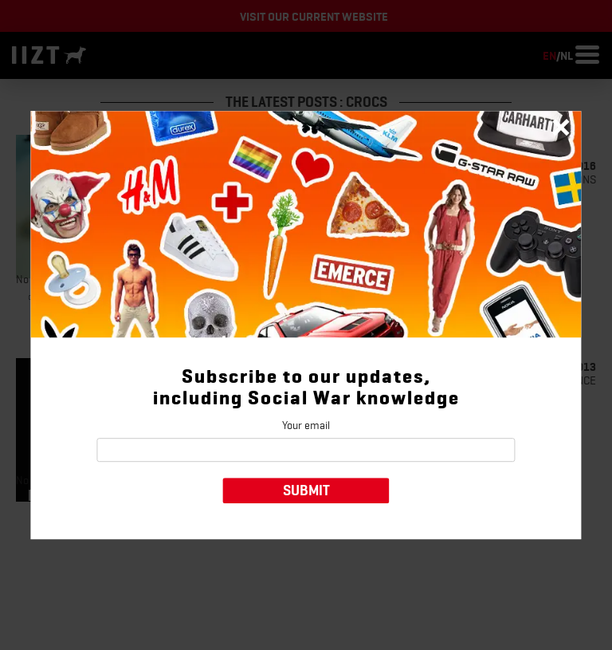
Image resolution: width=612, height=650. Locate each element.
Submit (306, 490)
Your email (306, 425)
